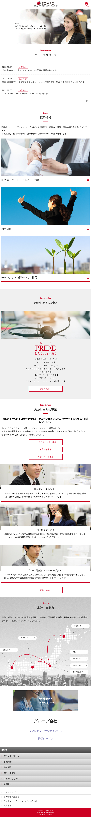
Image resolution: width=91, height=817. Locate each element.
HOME (4, 750)
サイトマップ (9, 792)
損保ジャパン (45, 738)
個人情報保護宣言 (11, 797)
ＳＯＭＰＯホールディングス (45, 730)
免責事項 (7, 805)
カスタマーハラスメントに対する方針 (20, 801)
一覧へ (87, 101)
